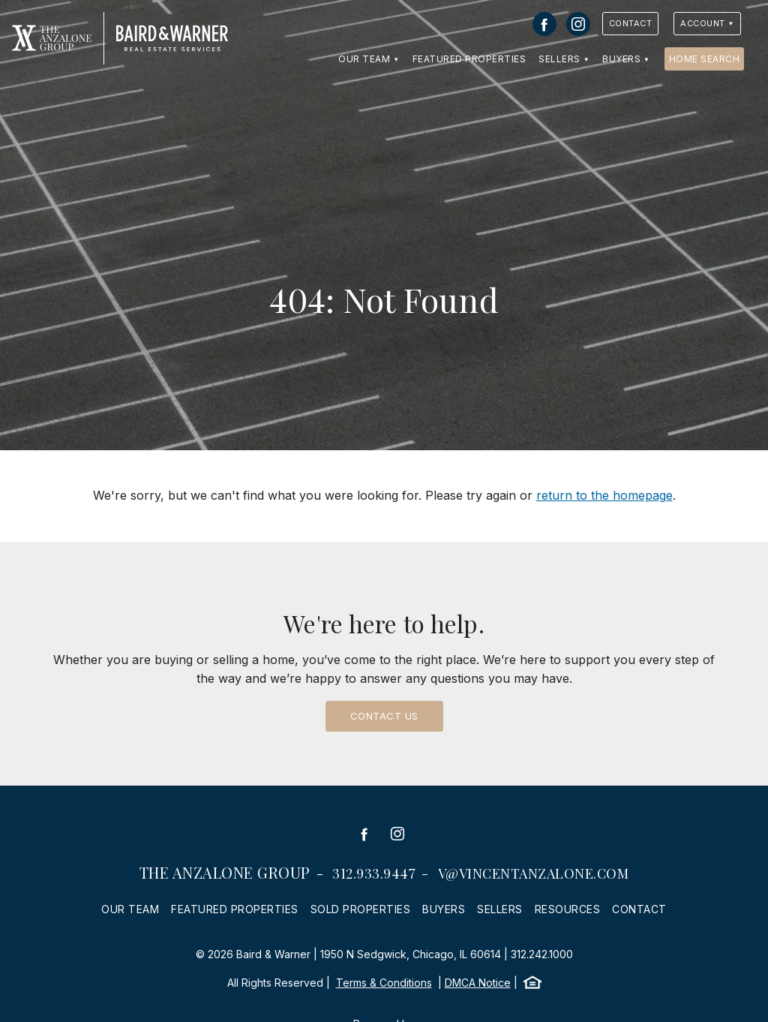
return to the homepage (604, 495)
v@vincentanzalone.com (533, 873)
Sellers (559, 59)
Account (702, 23)
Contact (630, 23)
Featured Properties (469, 59)
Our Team (364, 59)
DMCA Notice (478, 982)
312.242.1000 (542, 954)
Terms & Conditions (384, 982)
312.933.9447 (374, 873)
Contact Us (384, 716)
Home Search (704, 59)
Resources (568, 909)
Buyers (621, 59)
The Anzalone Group (225, 872)
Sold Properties (360, 909)
